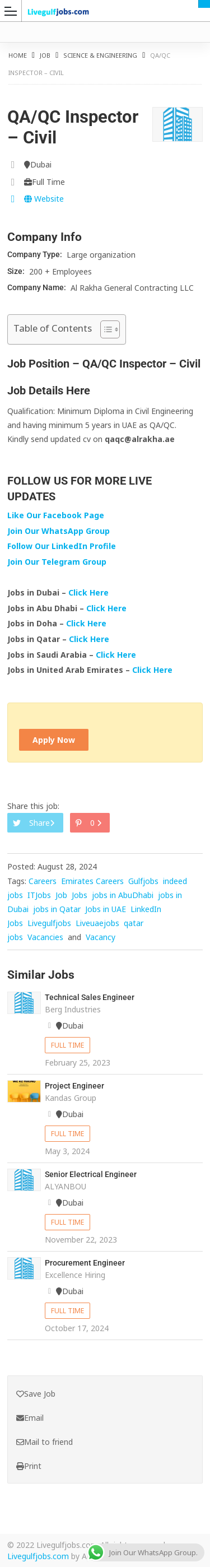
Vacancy (100, 937)
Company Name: (37, 287)
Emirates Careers (92, 881)
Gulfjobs (143, 881)
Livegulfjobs (49, 923)
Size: (16, 271)
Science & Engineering (100, 55)
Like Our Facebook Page (55, 515)
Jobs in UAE (105, 909)
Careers (43, 881)
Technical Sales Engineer (89, 997)
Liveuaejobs (97, 923)
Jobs (79, 895)
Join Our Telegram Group (56, 561)
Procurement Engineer (85, 1262)
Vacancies (45, 937)
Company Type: (35, 254)
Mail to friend (44, 1441)
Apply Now (53, 739)
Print (28, 1466)
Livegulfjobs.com (38, 1556)
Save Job (35, 1393)
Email (30, 1417)
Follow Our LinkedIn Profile (61, 546)
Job (45, 55)
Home (17, 55)
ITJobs (39, 895)
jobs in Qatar (57, 909)
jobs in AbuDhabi (122, 895)
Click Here (89, 592)
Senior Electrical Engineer (91, 1174)
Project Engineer (74, 1085)
